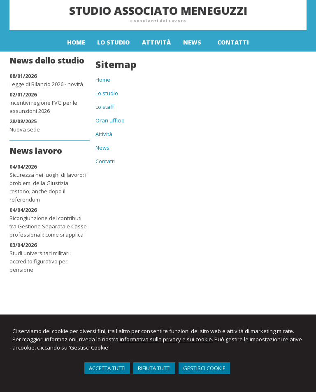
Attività (103, 134)
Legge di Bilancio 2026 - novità (46, 84)
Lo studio (106, 93)
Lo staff (104, 106)
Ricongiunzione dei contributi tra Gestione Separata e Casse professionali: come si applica (48, 226)
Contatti (105, 161)
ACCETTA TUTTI (107, 368)
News (102, 147)
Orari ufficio (110, 120)
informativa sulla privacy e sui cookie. (166, 339)
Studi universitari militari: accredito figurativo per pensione (40, 261)
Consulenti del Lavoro (158, 20)
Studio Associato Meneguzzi (158, 10)
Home (102, 79)
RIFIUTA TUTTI (154, 368)
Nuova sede (24, 129)
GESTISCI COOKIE (204, 368)
